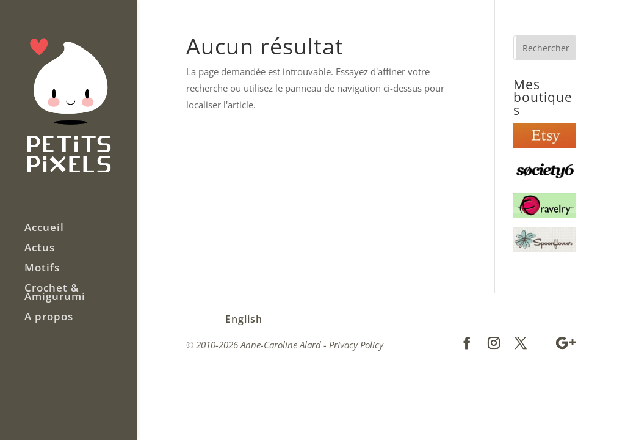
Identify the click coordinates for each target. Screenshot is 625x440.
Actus (39, 248)
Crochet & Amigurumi (54, 293)
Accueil (44, 228)
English (243, 319)
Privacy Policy (356, 345)
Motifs (42, 268)
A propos (48, 317)
